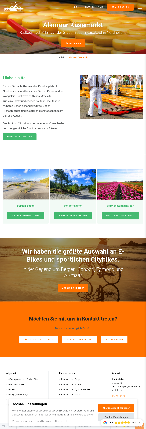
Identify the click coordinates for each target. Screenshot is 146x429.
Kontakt (116, 373)
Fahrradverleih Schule (71, 385)
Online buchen (119, 7)
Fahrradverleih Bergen (71, 379)
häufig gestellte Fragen (34, 339)
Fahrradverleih (67, 373)
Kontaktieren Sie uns (80, 339)
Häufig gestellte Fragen (18, 395)
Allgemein (11, 373)
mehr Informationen (21, 137)
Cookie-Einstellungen (116, 417)
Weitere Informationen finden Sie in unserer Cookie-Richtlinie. (42, 421)
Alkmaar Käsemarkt (78, 57)
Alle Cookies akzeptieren (116, 408)
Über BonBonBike (16, 385)
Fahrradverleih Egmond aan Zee (75, 390)
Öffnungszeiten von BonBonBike (23, 379)
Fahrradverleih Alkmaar (71, 395)
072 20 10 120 (118, 396)
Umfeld (61, 57)
